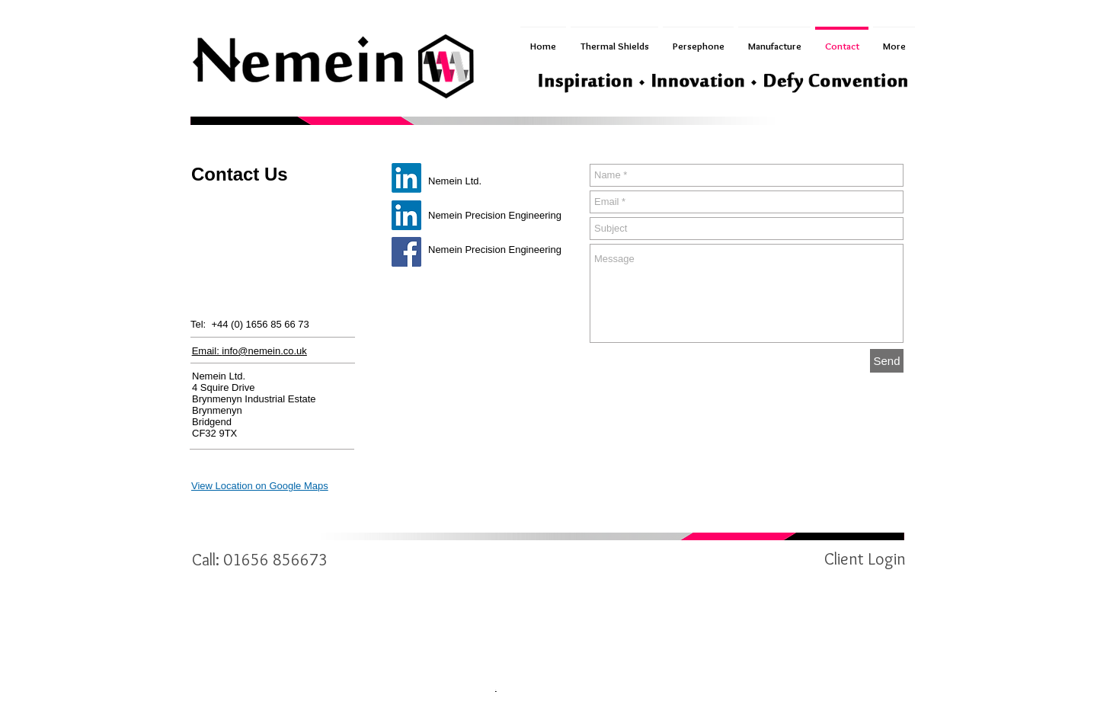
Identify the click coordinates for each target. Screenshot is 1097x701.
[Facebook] (406, 252)
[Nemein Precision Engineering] (406, 215)
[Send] (887, 361)
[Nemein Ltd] (406, 178)
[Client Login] (864, 559)
